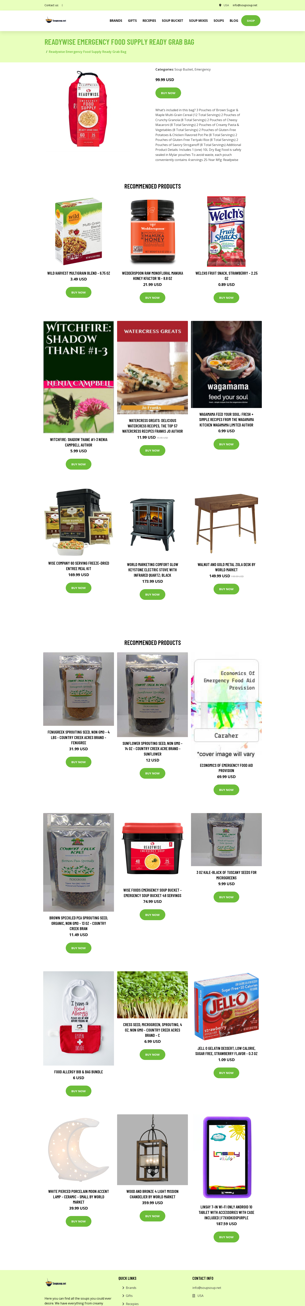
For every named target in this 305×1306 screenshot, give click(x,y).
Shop (251, 21)
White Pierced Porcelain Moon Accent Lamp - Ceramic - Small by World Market (78, 1196)
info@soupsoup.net (245, 5)
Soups (219, 20)
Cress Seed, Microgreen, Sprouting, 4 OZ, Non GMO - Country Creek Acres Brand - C (152, 1030)
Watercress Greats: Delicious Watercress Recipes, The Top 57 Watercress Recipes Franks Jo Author (152, 425)
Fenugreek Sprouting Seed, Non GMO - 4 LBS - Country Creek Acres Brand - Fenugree (79, 737)
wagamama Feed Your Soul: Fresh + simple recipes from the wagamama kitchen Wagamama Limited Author (226, 419)
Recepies (149, 20)
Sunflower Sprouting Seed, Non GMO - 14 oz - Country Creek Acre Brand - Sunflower (152, 748)
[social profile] (62, 5)
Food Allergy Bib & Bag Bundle (78, 1071)
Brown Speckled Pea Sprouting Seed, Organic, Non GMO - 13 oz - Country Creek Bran (78, 923)
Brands (131, 1288)
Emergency (203, 69)
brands (116, 20)
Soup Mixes (198, 20)
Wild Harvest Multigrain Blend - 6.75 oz (78, 273)
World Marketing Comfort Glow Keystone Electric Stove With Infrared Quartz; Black (152, 569)
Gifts (132, 20)
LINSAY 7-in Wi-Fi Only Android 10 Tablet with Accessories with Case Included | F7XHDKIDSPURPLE (226, 1212)
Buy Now (168, 93)
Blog (234, 20)
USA (226, 5)
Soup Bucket (172, 20)
